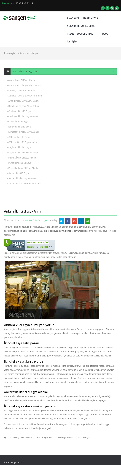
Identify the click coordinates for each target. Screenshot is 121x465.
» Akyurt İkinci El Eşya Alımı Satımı (24, 85)
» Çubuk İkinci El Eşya (17, 121)
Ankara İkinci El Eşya (81, 26)
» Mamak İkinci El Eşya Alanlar (22, 157)
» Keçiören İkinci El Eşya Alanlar (22, 152)
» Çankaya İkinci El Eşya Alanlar (22, 116)
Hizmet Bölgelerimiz (82, 34)
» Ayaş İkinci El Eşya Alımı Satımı (23, 101)
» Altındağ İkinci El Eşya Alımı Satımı (25, 95)
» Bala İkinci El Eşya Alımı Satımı (23, 106)
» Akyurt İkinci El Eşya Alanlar (21, 80)
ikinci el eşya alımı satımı (20, 437)
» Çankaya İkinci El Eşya (19, 111)
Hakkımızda (90, 18)
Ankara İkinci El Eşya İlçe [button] (24, 71)
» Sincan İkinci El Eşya (18, 173)
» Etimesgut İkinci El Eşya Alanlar (23, 132)
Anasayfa (73, 18)
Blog (105, 34)
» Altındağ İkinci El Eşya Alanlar (22, 90)
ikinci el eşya (84, 437)
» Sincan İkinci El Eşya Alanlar (21, 178)
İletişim (72, 41)
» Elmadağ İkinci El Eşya (19, 126)
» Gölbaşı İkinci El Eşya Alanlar (22, 142)
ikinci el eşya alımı (45, 437)
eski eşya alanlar (65, 437)
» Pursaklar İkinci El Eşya (19, 163)
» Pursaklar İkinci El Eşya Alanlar (23, 168)
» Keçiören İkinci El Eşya (19, 147)
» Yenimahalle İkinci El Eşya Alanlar (24, 183)
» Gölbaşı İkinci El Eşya (18, 137)
